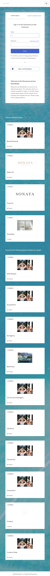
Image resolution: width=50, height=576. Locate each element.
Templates (10, 234)
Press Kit (10, 203)
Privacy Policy (28, 55)
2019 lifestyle (11, 274)
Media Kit (10, 172)
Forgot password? (34, 41)
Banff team (11, 367)
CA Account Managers (15, 398)
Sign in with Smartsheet (22, 69)
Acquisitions (11, 305)
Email (12, 32)
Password (13, 41)
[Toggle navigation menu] (46, 3)
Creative (10, 521)
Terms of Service (32, 58)
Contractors (11, 490)
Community (11, 459)
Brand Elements (12, 141)
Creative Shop (12, 552)
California (10, 428)
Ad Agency (11, 336)
